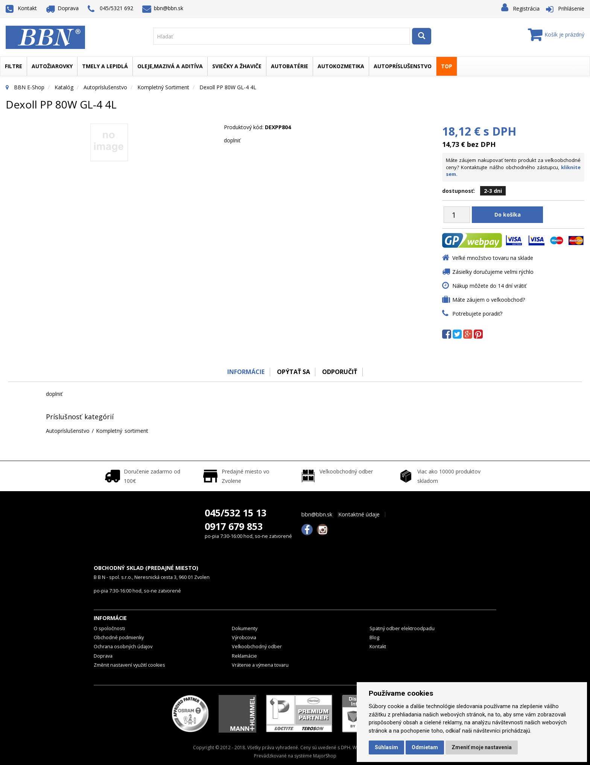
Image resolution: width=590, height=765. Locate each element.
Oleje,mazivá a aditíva (170, 66)
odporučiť (340, 372)
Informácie (244, 372)
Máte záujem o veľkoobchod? (488, 299)
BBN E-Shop (29, 87)
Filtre (13, 66)
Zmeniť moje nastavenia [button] (482, 747)
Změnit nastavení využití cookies (129, 665)
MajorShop (324, 756)
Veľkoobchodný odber (257, 646)
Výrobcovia (244, 637)
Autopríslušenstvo (403, 66)
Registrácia (526, 8)
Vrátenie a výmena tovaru (260, 665)
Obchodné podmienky (119, 637)
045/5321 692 (110, 9)
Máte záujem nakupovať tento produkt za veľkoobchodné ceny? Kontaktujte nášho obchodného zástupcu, (513, 167)
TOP (446, 66)
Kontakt (21, 8)
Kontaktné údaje (359, 514)
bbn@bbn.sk (163, 8)
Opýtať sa (293, 372)
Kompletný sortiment (163, 87)
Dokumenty (244, 628)
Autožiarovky (52, 66)
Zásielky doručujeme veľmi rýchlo (493, 271)
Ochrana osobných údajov (123, 646)
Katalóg (64, 87)
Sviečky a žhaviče (237, 66)
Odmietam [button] (425, 747)
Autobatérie (289, 66)
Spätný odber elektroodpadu (402, 628)
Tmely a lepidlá (105, 66)
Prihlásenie (571, 8)
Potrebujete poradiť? (477, 313)
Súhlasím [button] (386, 747)
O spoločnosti (109, 628)
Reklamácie (244, 656)
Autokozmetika (341, 66)
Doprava (62, 8)
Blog (374, 637)
